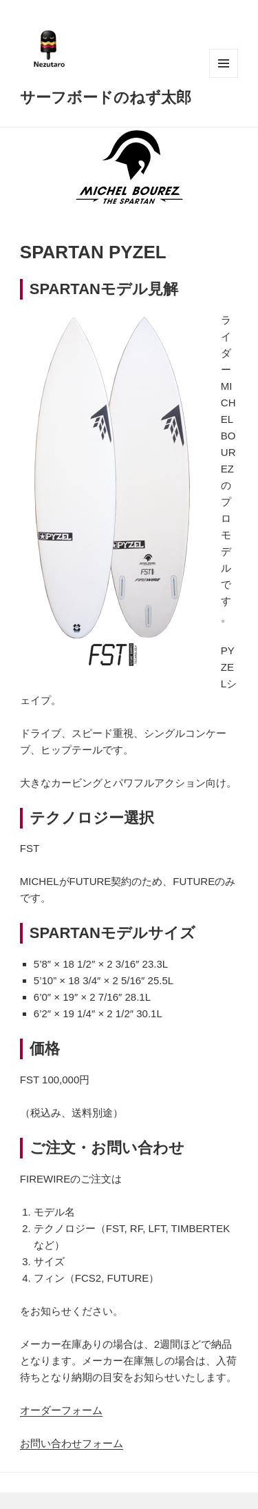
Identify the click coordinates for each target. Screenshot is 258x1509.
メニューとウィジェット (223, 63)
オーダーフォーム (61, 1410)
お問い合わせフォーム (71, 1443)
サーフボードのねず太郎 (105, 96)
